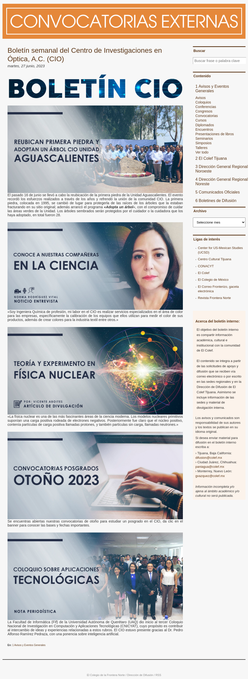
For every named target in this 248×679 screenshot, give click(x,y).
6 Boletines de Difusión (215, 200)
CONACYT (206, 266)
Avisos (200, 98)
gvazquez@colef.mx (210, 476)
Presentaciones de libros (214, 134)
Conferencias (205, 107)
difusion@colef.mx (208, 458)
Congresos (203, 111)
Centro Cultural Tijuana (214, 259)
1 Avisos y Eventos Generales (29, 645)
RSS (158, 675)
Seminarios (204, 138)
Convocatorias (206, 116)
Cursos (200, 120)
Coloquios (203, 102)
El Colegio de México (213, 280)
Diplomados (204, 125)
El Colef (203, 273)
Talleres (201, 148)
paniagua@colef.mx (209, 466)
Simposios (203, 143)
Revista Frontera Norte (214, 298)
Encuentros (204, 130)
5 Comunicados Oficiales (217, 192)
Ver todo (201, 152)
